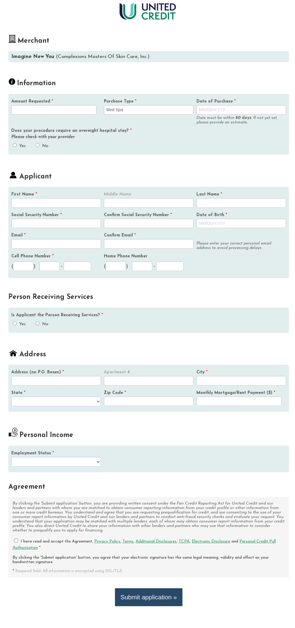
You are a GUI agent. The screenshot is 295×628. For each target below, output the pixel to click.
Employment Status (32, 453)
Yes (19, 146)
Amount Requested (32, 101)
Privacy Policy (107, 541)
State (18, 393)
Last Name (209, 194)
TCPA (184, 541)
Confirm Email (120, 235)
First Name (24, 194)
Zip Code (115, 393)
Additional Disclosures (156, 541)
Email (18, 235)
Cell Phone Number (32, 256)
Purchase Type (120, 101)
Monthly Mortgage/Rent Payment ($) (235, 393)
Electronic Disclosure (211, 541)
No (42, 146)
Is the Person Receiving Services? (57, 315)
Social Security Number (36, 215)
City (202, 372)
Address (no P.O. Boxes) (37, 372)
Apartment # (117, 372)
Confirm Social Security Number (138, 215)
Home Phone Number (126, 256)
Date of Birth (211, 215)
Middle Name (117, 194)
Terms (127, 541)
